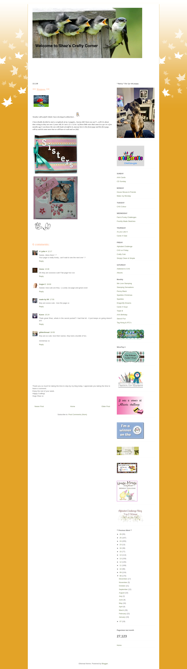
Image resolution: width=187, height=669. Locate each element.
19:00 (49, 284)
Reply (41, 261)
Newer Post (39, 406)
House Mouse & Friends (126, 192)
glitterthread (44, 332)
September (123, 589)
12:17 (50, 251)
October (122, 586)
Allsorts (120, 273)
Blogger (105, 664)
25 (121, 538)
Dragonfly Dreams (124, 303)
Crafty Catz (121, 254)
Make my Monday (124, 196)
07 (121, 621)
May (121, 603)
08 (121, 576)
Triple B (120, 311)
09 (121, 572)
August (122, 593)
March (121, 610)
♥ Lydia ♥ (43, 251)
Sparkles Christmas (124, 295)
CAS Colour (121, 207)
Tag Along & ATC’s (124, 323)
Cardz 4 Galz (122, 236)
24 (121, 541)
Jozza (41, 269)
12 (121, 562)
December (123, 579)
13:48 (47, 269)
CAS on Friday (122, 250)
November (123, 582)
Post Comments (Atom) (77, 414)
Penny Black (122, 291)
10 (121, 569)
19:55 (52, 332)
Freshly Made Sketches (126, 221)
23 (121, 545)
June (121, 600)
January (122, 617)
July (121, 596)
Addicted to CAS (123, 269)
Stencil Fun (121, 319)
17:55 (52, 299)
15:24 (47, 315)
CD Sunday (121, 181)
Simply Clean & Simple (126, 258)
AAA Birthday (122, 315)
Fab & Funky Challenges (126, 217)
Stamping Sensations (125, 287)
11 (121, 565)
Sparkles (120, 299)
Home (72, 406)
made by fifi (44, 299)
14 (121, 555)
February (123, 614)
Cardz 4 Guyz (122, 307)
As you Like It (122, 232)
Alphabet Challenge (124, 246)
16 (121, 548)
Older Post (106, 406)
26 (121, 534)
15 (121, 552)
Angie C (42, 284)
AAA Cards (121, 177)
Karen (41, 315)
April (121, 607)
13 (121, 559)
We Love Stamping (124, 283)
